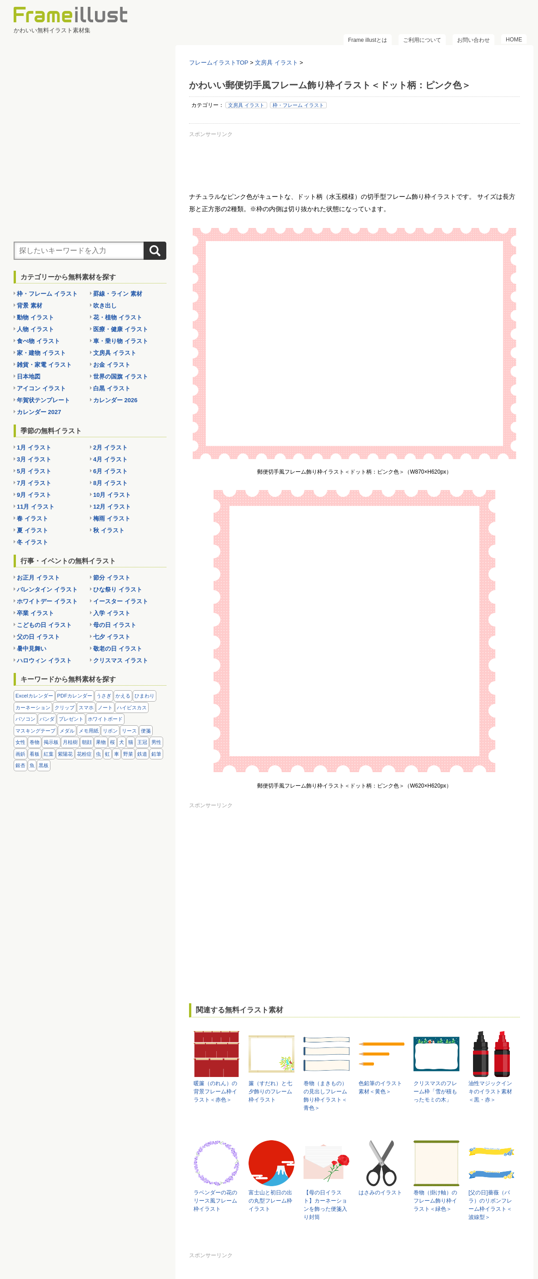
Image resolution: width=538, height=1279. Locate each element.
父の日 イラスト (38, 636)
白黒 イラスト (111, 388)
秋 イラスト (109, 530)
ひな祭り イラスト (117, 589)
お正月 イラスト (38, 577)
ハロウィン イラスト (44, 660)
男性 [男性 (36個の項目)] (156, 742)
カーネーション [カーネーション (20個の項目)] (32, 707)
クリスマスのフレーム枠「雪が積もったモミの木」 (435, 1091)
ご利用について (422, 40)
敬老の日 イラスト (117, 648)
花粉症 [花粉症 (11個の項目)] (84, 754)
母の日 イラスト (114, 625)
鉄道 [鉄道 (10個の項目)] (142, 754)
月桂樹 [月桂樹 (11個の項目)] (70, 742)
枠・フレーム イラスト (298, 105)
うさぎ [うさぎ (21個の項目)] (103, 695)
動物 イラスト (35, 317)
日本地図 (28, 376)
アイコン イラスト (41, 388)
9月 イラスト (34, 494)
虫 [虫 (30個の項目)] (98, 754)
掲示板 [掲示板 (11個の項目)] (51, 742)
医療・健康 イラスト (120, 329)
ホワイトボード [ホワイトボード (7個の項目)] (105, 719)
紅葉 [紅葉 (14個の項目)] (49, 754)
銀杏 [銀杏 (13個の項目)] (20, 765)
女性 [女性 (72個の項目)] (20, 742)
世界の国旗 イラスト (120, 376)
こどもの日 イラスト (44, 625)
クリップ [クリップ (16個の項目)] (65, 707)
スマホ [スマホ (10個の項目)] (86, 707)
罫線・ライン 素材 (117, 293)
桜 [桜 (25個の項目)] (112, 742)
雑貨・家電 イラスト (44, 364)
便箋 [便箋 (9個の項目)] (146, 730)
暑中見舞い (31, 648)
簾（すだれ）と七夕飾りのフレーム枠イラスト (270, 1091)
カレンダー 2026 (115, 400)
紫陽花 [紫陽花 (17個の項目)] (65, 754)
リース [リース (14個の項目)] (129, 730)
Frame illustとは (367, 40)
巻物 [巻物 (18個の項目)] (35, 742)
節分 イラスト (111, 577)
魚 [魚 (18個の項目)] (32, 765)
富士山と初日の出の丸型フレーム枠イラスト (270, 1200)
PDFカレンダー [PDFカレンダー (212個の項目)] (75, 695)
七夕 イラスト (111, 636)
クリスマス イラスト (120, 660)
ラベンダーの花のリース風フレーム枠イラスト (215, 1200)
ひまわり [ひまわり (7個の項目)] (144, 695)
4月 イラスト (110, 459)
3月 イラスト (34, 459)
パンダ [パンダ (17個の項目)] (47, 719)
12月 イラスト (112, 506)
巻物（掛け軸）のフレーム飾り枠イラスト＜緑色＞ (435, 1200)
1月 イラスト (34, 447)
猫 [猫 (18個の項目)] (130, 742)
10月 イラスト (112, 494)
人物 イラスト (35, 329)
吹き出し (105, 305)
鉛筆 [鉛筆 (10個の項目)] (156, 754)
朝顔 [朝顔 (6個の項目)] (87, 742)
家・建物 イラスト (41, 352)
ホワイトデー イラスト (47, 601)
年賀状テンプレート (43, 400)
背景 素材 (29, 305)
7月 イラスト (34, 483)
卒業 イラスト (35, 613)
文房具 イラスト (246, 105)
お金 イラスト (111, 364)
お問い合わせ (473, 40)
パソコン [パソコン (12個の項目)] (25, 719)
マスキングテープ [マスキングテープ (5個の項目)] (35, 730)
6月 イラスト (110, 471)
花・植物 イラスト (117, 317)
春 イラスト (32, 518)
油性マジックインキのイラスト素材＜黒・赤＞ (490, 1091)
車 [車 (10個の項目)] (116, 754)
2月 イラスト (110, 447)
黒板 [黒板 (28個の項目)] (44, 765)
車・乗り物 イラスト (120, 341)
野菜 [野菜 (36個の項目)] (128, 754)
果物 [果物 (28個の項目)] (101, 742)
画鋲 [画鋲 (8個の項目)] (20, 754)
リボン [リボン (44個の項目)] (110, 730)
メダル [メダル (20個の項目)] (67, 730)
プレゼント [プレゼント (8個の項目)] (71, 719)
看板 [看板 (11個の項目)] (35, 754)
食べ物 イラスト (38, 341)
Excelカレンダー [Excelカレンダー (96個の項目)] (34, 695)
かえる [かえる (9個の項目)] (122, 695)
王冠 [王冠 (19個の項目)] (142, 742)
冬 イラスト (32, 542)
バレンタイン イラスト (47, 589)
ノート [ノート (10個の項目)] (105, 707)
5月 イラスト (34, 471)
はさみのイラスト (380, 1192)
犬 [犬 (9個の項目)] (121, 742)
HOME (514, 39)
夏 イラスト (32, 530)
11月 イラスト (36, 506)
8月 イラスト (110, 483)
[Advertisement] (354, 161)
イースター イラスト (120, 601)
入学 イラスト (111, 613)
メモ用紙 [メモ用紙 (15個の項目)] (89, 730)
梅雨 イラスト (111, 518)
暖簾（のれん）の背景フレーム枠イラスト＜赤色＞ (215, 1091)
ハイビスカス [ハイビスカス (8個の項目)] (132, 707)
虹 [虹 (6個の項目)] (107, 754)
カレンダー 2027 (39, 412)
